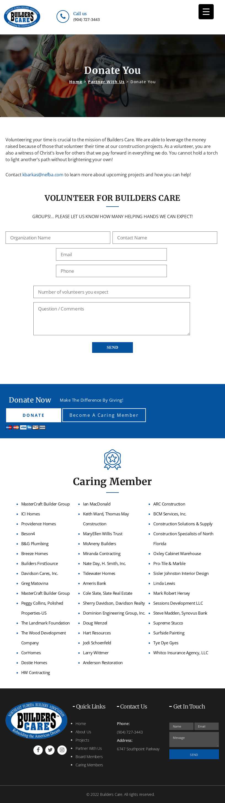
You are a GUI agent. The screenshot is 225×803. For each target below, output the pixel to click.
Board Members (89, 756)
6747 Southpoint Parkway (138, 748)
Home (81, 723)
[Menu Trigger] (206, 11)
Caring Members (89, 764)
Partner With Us (89, 748)
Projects (82, 740)
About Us (83, 731)
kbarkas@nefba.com (42, 175)
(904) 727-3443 (86, 19)
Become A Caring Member (104, 415)
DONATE (34, 415)
